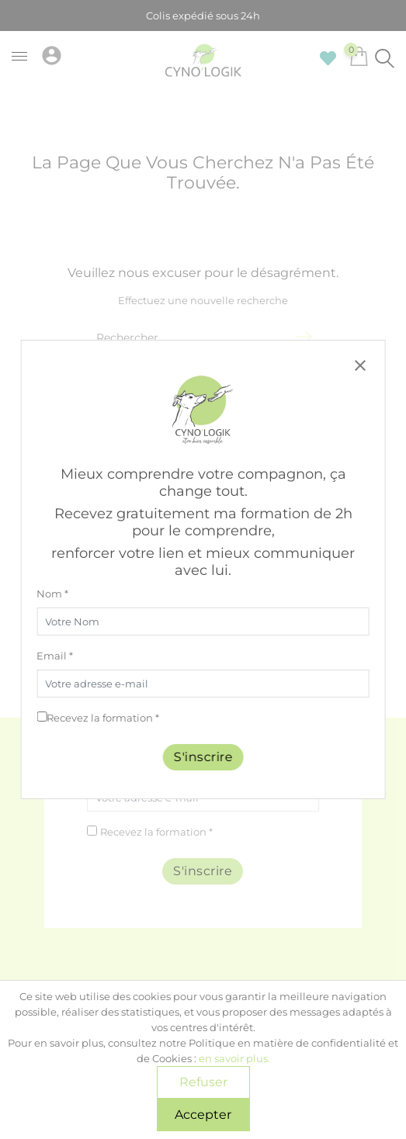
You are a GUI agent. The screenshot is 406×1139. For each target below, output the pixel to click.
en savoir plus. (234, 1058)
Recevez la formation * (103, 717)
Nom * (52, 593)
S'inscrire (203, 757)
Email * (54, 655)
